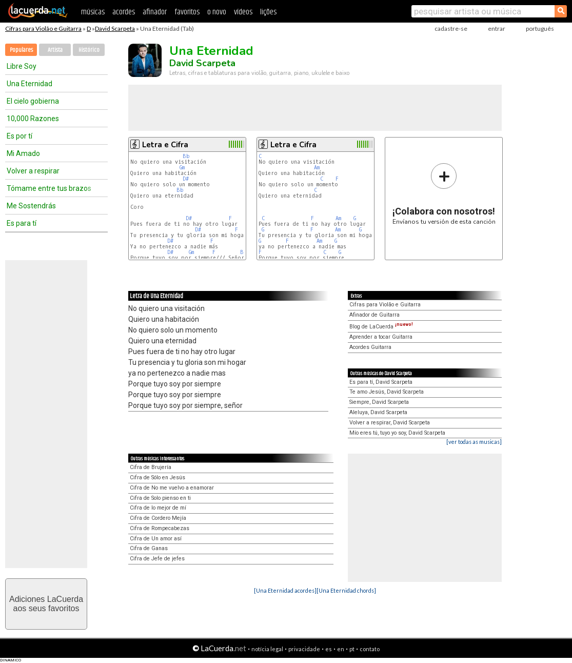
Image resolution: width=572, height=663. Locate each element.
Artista (55, 50)
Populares (21, 50)
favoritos (187, 12)
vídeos (243, 12)
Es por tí (19, 136)
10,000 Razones (33, 118)
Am (317, 167)
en (340, 649)
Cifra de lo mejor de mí (158, 507)
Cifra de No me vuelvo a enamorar (172, 487)
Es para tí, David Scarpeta (380, 382)
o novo (216, 12)
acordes (123, 12)
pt (351, 649)
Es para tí (21, 223)
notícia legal (267, 649)
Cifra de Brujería (150, 467)
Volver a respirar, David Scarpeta (389, 422)
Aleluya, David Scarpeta (378, 412)
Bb (186, 156)
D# (186, 179)
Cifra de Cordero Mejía (158, 518)
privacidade (304, 649)
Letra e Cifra (165, 145)
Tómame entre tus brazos (49, 188)
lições (268, 12)
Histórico (89, 50)
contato (370, 649)
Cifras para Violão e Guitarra (43, 28)
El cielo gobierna (33, 101)
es (328, 649)
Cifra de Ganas (149, 548)
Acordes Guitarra (370, 347)
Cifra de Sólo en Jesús (157, 477)
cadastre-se (451, 28)
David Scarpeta (115, 28)
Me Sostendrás (31, 206)
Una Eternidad (29, 84)
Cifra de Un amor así (156, 538)
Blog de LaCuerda (381, 326)
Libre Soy (21, 66)
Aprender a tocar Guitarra (380, 337)
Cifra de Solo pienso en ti (160, 498)
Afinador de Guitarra (374, 314)
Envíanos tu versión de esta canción (444, 194)
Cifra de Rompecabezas (159, 528)
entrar (496, 28)
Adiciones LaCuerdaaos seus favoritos (46, 604)
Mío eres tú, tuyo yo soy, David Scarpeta (397, 433)
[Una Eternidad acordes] (285, 590)
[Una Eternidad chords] (346, 590)
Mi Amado (23, 153)
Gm (182, 167)
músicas (93, 12)
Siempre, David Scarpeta (379, 402)
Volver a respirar (33, 171)
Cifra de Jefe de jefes (157, 558)
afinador (155, 12)
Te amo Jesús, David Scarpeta (386, 391)
